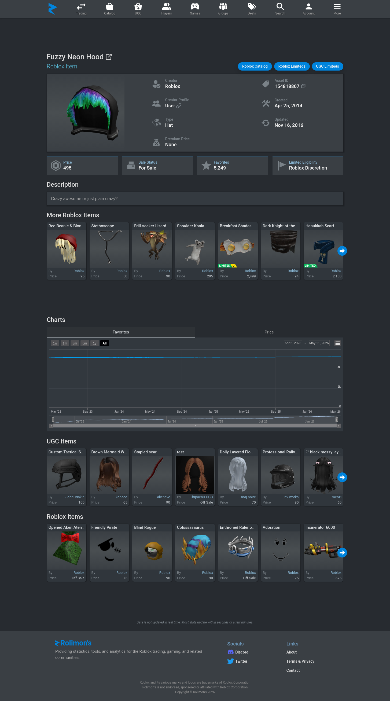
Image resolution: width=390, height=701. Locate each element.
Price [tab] (269, 332)
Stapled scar (145, 452)
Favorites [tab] (121, 332)
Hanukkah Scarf (320, 225)
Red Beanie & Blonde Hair (71, 225)
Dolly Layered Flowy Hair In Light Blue (254, 452)
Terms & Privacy (300, 661)
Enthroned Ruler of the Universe (248, 527)
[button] (255, 66)
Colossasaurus (190, 527)
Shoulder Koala (190, 225)
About (291, 652)
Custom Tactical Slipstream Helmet (80, 452)
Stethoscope (102, 225)
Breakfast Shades (236, 225)
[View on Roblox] (108, 57)
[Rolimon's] (53, 9)
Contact (293, 670)
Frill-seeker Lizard (150, 225)
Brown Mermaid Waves (112, 452)
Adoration (271, 527)
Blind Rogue (145, 527)
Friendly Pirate (104, 527)
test (180, 452)
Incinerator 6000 (320, 527)
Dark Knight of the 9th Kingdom (291, 225)
